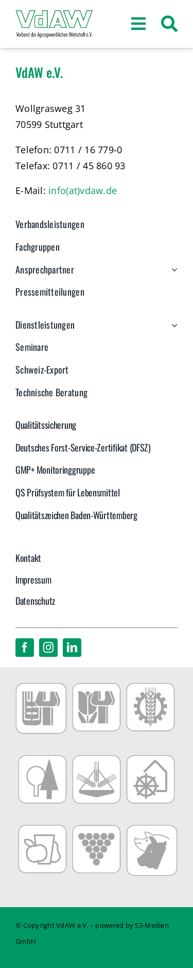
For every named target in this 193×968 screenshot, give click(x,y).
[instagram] (48, 647)
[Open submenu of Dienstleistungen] (172, 330)
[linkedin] (72, 647)
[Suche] (169, 24)
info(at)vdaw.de (82, 190)
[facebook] (24, 647)
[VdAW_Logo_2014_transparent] (54, 15)
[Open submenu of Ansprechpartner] (172, 275)
